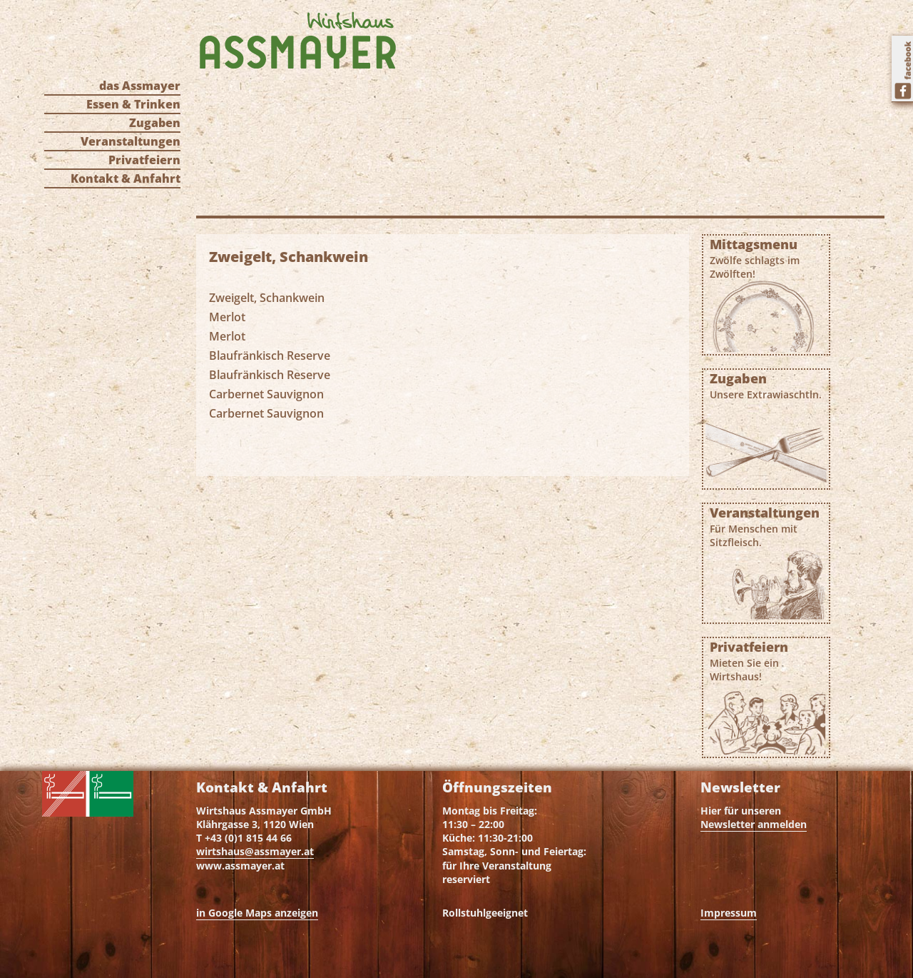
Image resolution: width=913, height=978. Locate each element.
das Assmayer (139, 86)
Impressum (728, 912)
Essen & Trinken (133, 104)
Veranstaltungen (130, 141)
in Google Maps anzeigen (257, 912)
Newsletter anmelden (753, 824)
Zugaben (154, 123)
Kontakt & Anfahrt (125, 178)
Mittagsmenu (766, 258)
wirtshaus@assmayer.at (255, 851)
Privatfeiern (144, 160)
